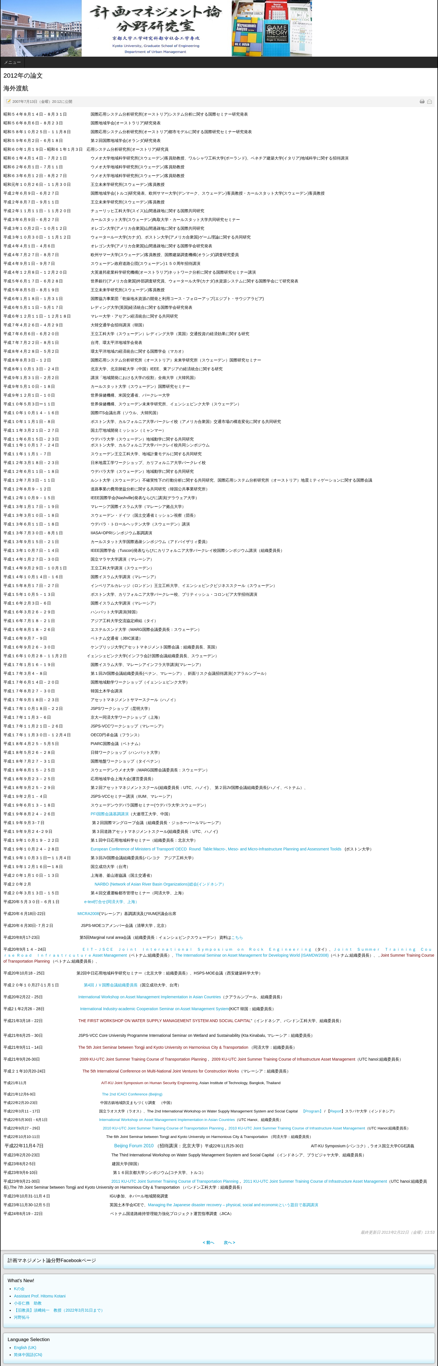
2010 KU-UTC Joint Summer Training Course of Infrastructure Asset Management (296, 1128)
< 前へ (208, 1242)
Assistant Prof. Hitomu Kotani (39, 1296)
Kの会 (19, 1288)
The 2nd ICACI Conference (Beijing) (132, 1094)
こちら (237, 937)
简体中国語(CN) (28, 1354)
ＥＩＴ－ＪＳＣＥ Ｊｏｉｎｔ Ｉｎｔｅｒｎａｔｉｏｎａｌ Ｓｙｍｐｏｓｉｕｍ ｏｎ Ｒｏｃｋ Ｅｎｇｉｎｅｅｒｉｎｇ (197, 949)
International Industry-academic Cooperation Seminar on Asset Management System (154, 1009)
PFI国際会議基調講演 (110, 814)
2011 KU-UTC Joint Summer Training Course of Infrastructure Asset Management (315, 1181)
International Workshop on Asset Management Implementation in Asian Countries (149, 997)
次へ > (229, 1242)
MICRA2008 (88, 913)
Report (335, 1111)
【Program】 (312, 1111)
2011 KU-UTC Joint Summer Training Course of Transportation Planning (174, 1181)
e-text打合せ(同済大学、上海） (111, 901)
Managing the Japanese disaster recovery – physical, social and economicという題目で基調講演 (233, 1205)
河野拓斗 (22, 1317)
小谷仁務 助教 (28, 1303)
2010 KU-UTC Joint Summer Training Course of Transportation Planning (163, 1128)
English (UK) (25, 1347)
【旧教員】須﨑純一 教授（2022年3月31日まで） (59, 1310)
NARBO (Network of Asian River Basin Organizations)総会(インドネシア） (160, 884)
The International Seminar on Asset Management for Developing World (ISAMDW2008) (252, 955)
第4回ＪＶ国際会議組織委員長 (111, 985)
